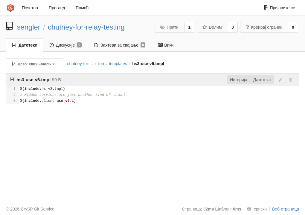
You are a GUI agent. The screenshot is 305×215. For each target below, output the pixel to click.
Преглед (57, 7)
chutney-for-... (80, 64)
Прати (169, 27)
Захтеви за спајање (119, 45)
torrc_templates (112, 63)
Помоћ (82, 7)
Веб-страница (285, 209)
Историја (238, 79)
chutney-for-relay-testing (86, 27)
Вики (165, 45)
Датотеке (24, 45)
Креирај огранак (264, 27)
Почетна (30, 7)
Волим (212, 27)
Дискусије (66, 45)
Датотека (262, 79)
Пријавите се (279, 7)
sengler (28, 27)
